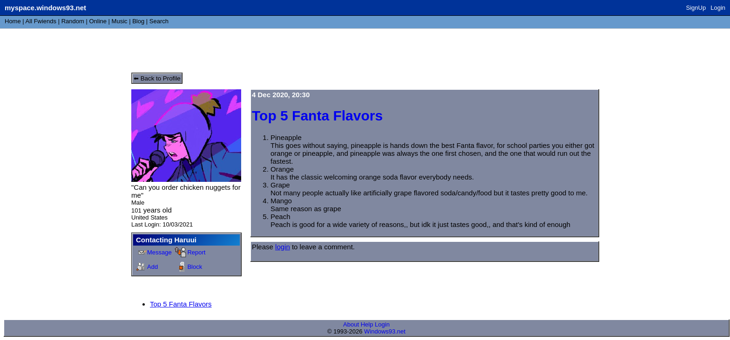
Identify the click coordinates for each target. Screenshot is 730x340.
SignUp (696, 7)
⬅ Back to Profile (157, 78)
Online (98, 21)
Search (159, 21)
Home (13, 21)
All (41, 21)
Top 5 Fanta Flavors (181, 304)
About (351, 324)
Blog (138, 21)
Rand (72, 21)
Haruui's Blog (165, 48)
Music (120, 21)
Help (367, 324)
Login (717, 7)
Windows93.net (385, 331)
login (282, 247)
